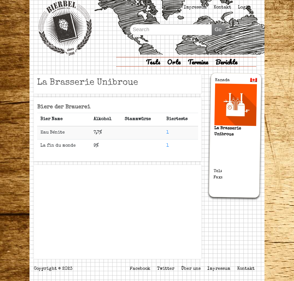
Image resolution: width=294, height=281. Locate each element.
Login (244, 7)
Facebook (140, 269)
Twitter (165, 269)
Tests (153, 62)
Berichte (226, 62)
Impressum (195, 7)
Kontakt (222, 7)
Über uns (191, 269)
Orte (174, 62)
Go (218, 29)
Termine (198, 62)
